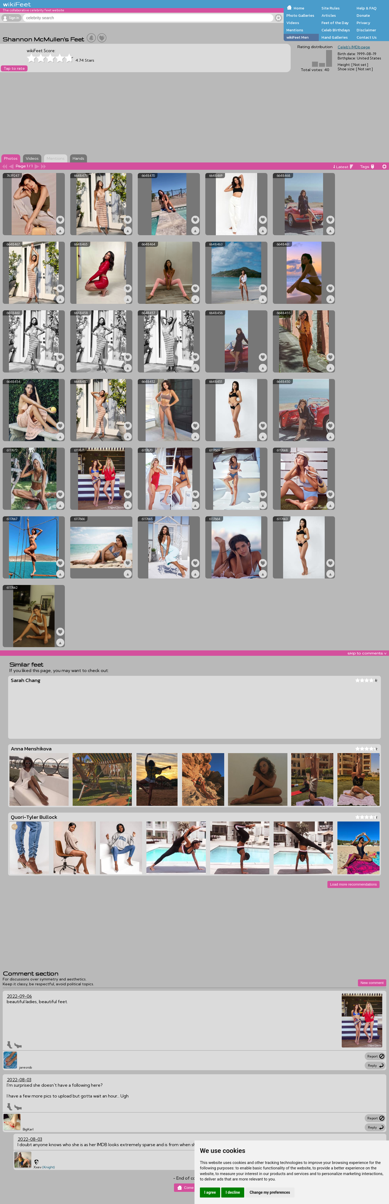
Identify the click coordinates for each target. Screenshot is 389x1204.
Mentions (294, 30)
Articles (328, 15)
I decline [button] (233, 1192)
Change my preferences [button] (270, 1192)
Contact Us (367, 37)
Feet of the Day (335, 23)
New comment (372, 983)
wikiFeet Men (297, 37)
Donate (363, 15)
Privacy (363, 23)
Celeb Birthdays (335, 30)
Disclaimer (366, 30)
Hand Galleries (334, 37)
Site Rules (330, 8)
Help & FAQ (367, 8)
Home (299, 8)
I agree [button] (210, 1192)
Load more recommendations (353, 884)
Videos (292, 23)
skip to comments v (366, 653)
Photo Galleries (300, 15)
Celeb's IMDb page (354, 47)
